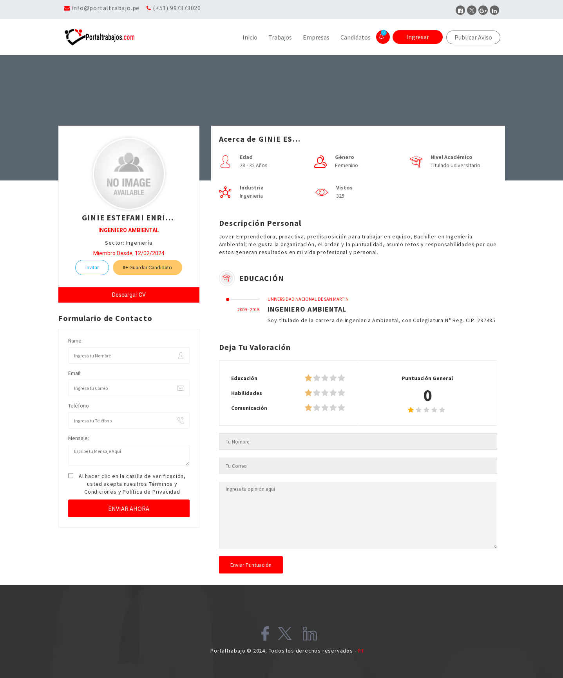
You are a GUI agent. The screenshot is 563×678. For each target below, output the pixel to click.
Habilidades (246, 393)
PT (361, 650)
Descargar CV (129, 295)
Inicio (250, 37)
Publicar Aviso (473, 37)
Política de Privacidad (151, 491)
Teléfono (78, 405)
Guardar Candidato (147, 267)
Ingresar (417, 37)
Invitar (92, 267)
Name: (75, 340)
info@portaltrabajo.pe (105, 8)
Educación (244, 378)
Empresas (316, 37)
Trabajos (280, 37)
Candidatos (355, 37)
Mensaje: (78, 438)
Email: (74, 373)
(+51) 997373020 (177, 8)
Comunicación (249, 407)
